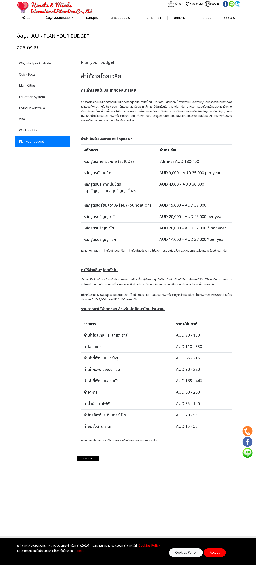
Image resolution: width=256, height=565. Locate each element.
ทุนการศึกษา (152, 17)
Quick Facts (27, 74)
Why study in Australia (35, 63)
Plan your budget (31, 141)
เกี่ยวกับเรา (194, 4)
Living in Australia (32, 108)
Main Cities (27, 85)
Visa (22, 119)
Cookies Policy (186, 552)
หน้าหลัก (175, 4)
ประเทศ (212, 4)
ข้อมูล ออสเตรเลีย (57, 17)
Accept (215, 552)
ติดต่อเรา (230, 17)
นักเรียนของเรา (121, 17)
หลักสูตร (92, 17)
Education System (32, 97)
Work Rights (28, 130)
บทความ (179, 17)
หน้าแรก (26, 17)
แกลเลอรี (204, 17)
